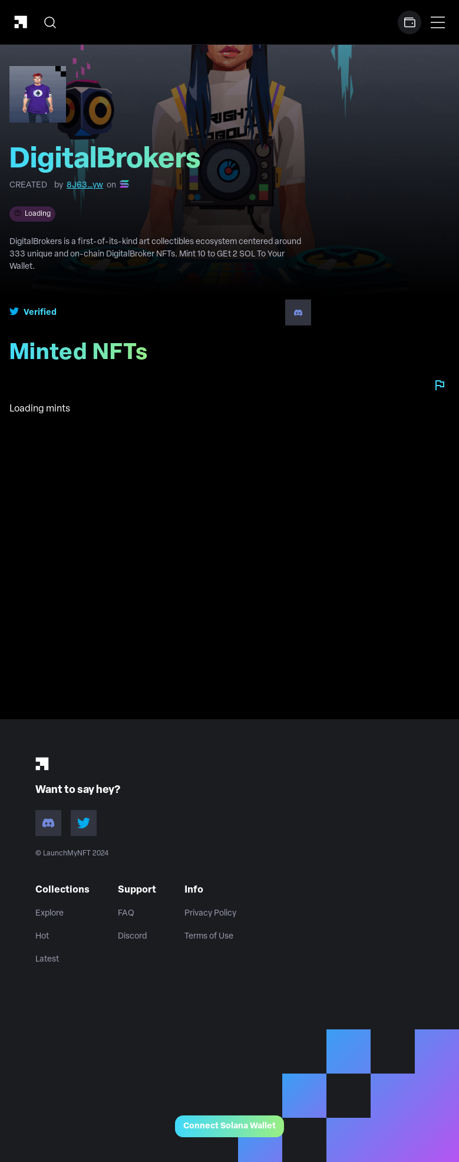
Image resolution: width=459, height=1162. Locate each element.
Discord (132, 936)
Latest (47, 959)
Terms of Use (208, 936)
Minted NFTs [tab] (83, 357)
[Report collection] (440, 385)
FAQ (126, 913)
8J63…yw (85, 185)
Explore (49, 913)
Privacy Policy (210, 913)
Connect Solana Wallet (229, 1126)
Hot (42, 936)
